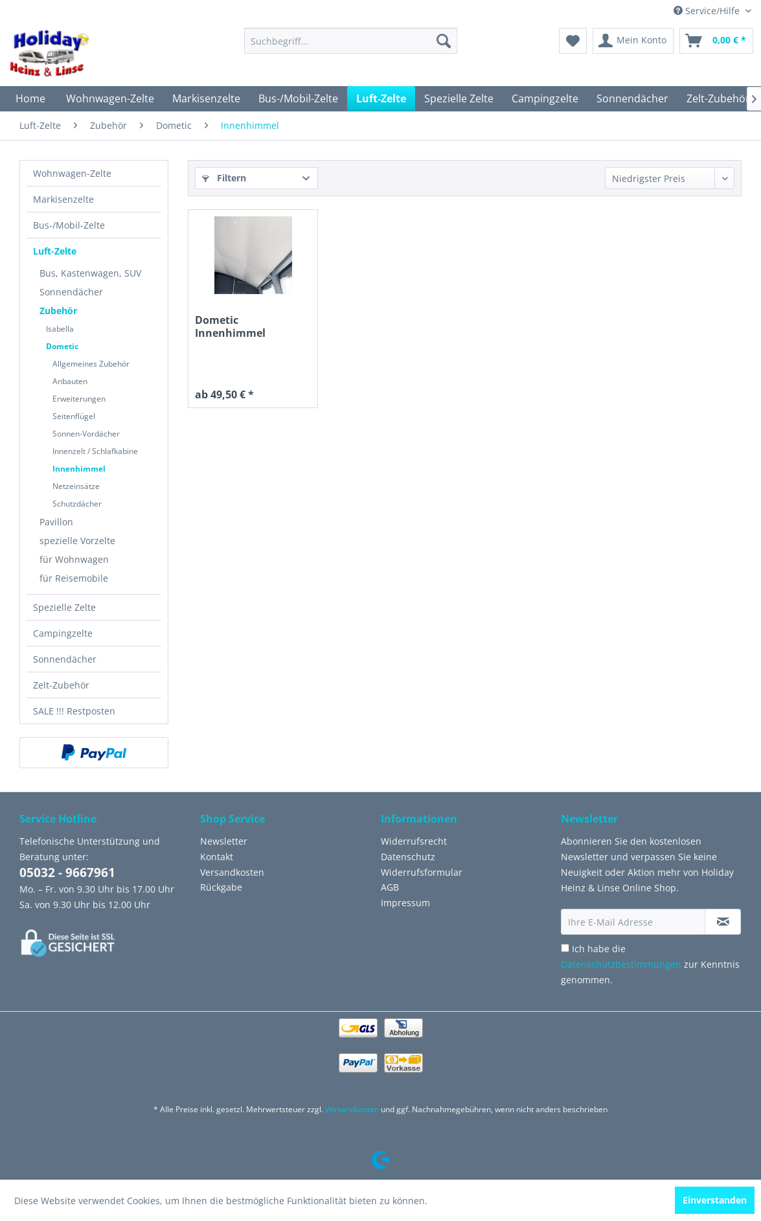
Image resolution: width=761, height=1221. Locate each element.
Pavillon (56, 522)
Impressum (405, 902)
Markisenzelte (63, 199)
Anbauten (69, 381)
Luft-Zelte (54, 251)
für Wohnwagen (74, 559)
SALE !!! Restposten (74, 711)
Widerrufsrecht (414, 841)
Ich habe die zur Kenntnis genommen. (650, 964)
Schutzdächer (77, 503)
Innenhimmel (79, 468)
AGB (390, 887)
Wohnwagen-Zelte (72, 173)
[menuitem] (350, 41)
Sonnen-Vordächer (86, 433)
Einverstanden (715, 1200)
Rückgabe (221, 887)
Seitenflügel (73, 416)
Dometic (62, 346)
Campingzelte (63, 633)
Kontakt (216, 856)
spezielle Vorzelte (77, 540)
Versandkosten (232, 872)
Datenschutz (408, 856)
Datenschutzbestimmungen (621, 964)
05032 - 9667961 (67, 872)
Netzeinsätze (76, 486)
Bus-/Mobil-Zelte (69, 225)
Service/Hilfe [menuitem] (708, 11)
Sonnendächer (71, 292)
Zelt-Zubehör (61, 685)
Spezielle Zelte (64, 607)
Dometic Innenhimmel (230, 327)
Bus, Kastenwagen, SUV (90, 273)
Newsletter (223, 841)
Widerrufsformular (421, 872)
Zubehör (58, 310)
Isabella (60, 328)
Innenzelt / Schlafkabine (95, 451)
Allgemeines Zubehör (91, 363)
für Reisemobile (74, 578)
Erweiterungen (79, 398)
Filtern (224, 178)
